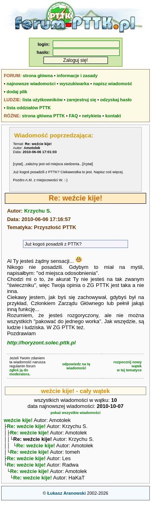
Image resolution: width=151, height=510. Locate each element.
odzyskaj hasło (116, 99)
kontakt (113, 115)
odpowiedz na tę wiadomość (76, 366)
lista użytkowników (43, 99)
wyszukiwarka (74, 83)
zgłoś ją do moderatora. (19, 372)
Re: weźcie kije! (26, 427)
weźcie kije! (18, 420)
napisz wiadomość (112, 83)
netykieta (91, 115)
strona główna (38, 75)
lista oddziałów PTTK (28, 107)
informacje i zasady (77, 75)
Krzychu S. (37, 211)
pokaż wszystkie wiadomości (75, 413)
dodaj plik (16, 91)
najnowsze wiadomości (31, 83)
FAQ (73, 115)
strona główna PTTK (43, 115)
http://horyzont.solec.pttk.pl (41, 343)
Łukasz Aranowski (66, 500)
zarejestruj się (81, 99)
